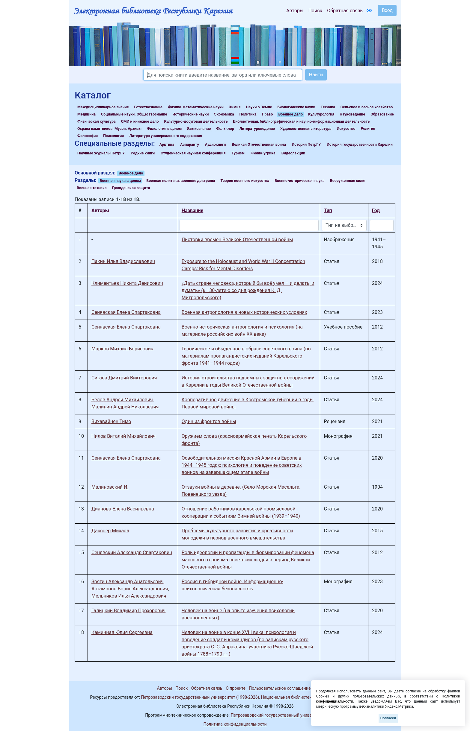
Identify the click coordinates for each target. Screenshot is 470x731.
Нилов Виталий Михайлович (123, 436)
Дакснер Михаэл (110, 531)
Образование (382, 114)
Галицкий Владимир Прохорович (128, 610)
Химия (235, 107)
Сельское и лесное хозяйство (367, 107)
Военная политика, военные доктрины (180, 180)
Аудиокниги (215, 144)
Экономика (224, 114)
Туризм (238, 153)
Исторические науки (190, 114)
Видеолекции (293, 153)
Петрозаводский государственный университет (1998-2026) (200, 697)
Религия (368, 128)
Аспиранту (189, 144)
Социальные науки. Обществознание (134, 114)
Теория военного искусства (245, 180)
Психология (113, 135)
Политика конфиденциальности (234, 724)
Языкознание (199, 128)
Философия (87, 135)
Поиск (315, 10)
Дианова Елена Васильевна (122, 509)
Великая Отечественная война (259, 144)
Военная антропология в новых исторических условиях (244, 312)
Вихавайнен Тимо (111, 421)
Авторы (294, 10)
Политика (248, 114)
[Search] (222, 74)
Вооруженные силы (347, 180)
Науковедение (352, 114)
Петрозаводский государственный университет (278, 715)
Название (192, 210)
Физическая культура (96, 121)
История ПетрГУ (306, 144)
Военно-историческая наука (300, 180)
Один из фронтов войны (209, 421)
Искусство (346, 128)
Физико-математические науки (196, 107)
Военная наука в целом (120, 180)
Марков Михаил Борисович (122, 349)
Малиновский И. (110, 487)
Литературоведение (257, 128)
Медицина (86, 114)
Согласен (388, 718)
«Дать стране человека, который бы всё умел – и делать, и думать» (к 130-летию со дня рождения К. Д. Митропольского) (248, 290)
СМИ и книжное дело (140, 121)
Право (267, 114)
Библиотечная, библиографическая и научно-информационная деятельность (301, 121)
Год (376, 210)
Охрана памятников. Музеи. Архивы (109, 128)
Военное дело (290, 114)
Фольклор (225, 128)
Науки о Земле (259, 107)
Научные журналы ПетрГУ (101, 153)
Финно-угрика (263, 153)
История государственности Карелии (360, 144)
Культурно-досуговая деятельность (196, 121)
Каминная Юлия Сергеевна (122, 632)
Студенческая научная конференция (193, 153)
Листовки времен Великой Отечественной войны (237, 239)
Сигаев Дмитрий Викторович (124, 378)
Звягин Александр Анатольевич (127, 581)
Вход (387, 10)
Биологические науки (296, 107)
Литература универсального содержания (165, 135)
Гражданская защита (131, 188)
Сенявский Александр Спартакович (131, 552)
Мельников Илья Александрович (128, 596)
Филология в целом (164, 128)
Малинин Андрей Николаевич (125, 407)
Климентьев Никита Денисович (127, 283)
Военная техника (92, 188)
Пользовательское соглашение (280, 688)
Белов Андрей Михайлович (122, 399)
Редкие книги (143, 153)
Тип (328, 210)
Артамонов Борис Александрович (129, 589)
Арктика (166, 144)
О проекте (235, 688)
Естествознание (148, 107)
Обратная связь (345, 10)
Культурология (321, 114)
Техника (328, 107)
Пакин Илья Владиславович (123, 261)
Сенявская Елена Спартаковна (126, 312)
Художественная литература (305, 128)
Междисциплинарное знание (103, 107)
